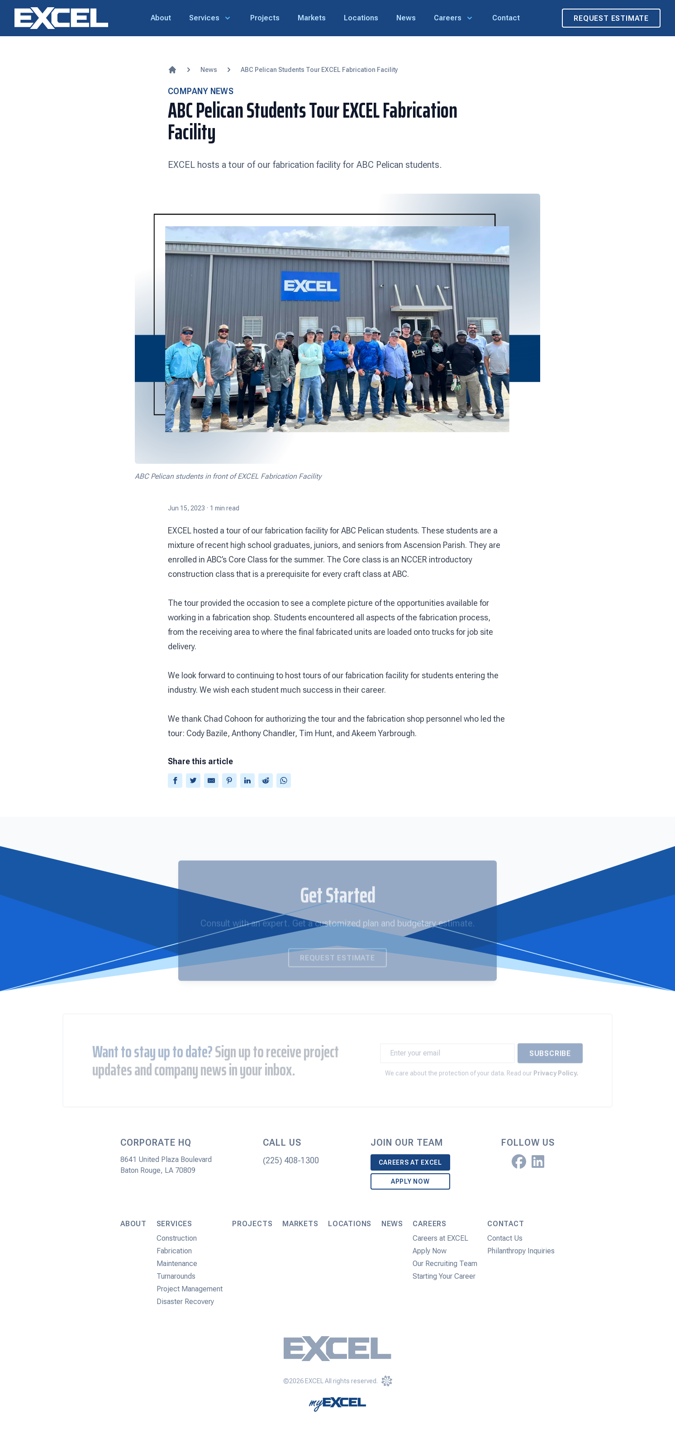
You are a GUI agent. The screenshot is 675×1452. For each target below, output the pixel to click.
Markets (312, 18)
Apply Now (410, 1181)
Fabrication (174, 1251)
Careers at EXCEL (410, 1162)
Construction (177, 1238)
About (161, 18)
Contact (506, 18)
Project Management (190, 1289)
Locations (361, 18)
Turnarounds (176, 1276)
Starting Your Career (444, 1276)
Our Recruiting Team (445, 1263)
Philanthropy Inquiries (521, 1251)
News (406, 18)
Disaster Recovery (185, 1301)
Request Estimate (611, 18)
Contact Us (505, 1238)
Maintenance (177, 1263)
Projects (265, 18)
